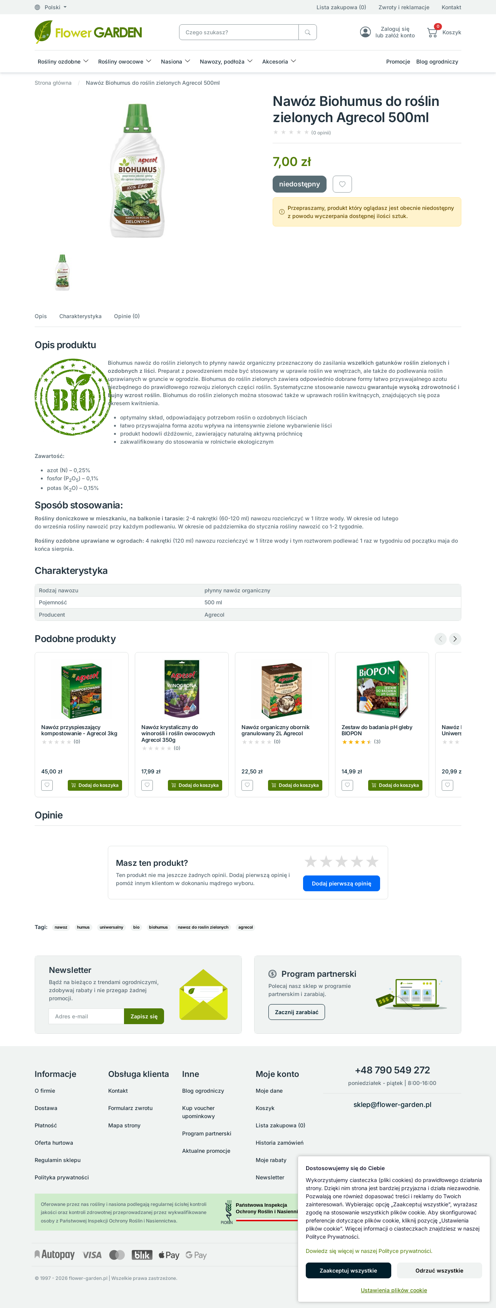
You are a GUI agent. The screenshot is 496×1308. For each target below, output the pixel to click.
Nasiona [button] (171, 61)
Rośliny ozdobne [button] (59, 61)
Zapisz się (144, 1016)
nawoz (61, 927)
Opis (41, 316)
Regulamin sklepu (57, 1160)
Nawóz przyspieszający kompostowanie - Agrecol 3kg (79, 730)
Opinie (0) (127, 316)
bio (136, 927)
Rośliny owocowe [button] (120, 61)
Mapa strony (124, 1125)
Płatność (46, 1125)
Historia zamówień (279, 1142)
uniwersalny (111, 927)
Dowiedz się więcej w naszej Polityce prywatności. (369, 1251)
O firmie (45, 1090)
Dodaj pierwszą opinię (341, 883)
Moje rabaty (271, 1160)
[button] (444, 32)
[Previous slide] (440, 639)
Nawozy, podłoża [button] (222, 61)
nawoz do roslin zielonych (203, 927)
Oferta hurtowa (54, 1142)
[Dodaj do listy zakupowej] (342, 184)
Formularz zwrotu (130, 1108)
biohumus (158, 927)
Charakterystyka (80, 316)
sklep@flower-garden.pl (392, 1104)
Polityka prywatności (62, 1177)
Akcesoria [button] (275, 61)
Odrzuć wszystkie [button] (439, 1270)
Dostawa (46, 1108)
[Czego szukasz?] (307, 32)
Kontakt (451, 7)
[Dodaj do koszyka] (95, 785)
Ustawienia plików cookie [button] (394, 1290)
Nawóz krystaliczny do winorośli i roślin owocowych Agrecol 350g (178, 733)
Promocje (398, 61)
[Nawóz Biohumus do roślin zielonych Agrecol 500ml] (88, 31)
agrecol (245, 927)
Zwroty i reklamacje (404, 7)
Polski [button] (48, 7)
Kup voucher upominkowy (198, 1112)
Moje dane (269, 1090)
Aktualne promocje (206, 1150)
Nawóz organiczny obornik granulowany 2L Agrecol (275, 730)
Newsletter (270, 1177)
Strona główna (53, 82)
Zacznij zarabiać (296, 1012)
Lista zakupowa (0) (341, 7)
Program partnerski (206, 1133)
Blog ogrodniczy (437, 61)
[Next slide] (455, 639)
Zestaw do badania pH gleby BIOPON (377, 730)
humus (83, 927)
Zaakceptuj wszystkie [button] (348, 1270)
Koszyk (265, 1108)
